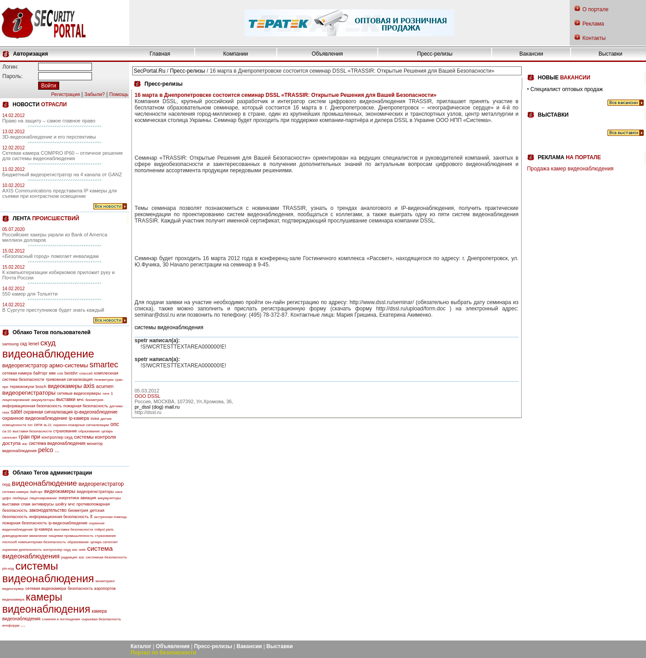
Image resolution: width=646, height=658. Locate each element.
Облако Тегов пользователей (52, 332)
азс (24, 444)
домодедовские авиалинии (24, 536)
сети (38, 425)
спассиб (86, 373)
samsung (10, 344)
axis (89, 385)
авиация (88, 498)
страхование (65, 431)
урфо (6, 498)
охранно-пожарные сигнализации (81, 425)
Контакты (594, 38)
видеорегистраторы (29, 392)
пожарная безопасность (85, 406)
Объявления (327, 54)
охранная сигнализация (48, 412)
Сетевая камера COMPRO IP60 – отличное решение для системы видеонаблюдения (62, 155)
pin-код (8, 568)
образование (89, 431)
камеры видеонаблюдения (46, 603)
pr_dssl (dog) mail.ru (157, 407)
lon (30, 425)
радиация (69, 557)
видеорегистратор (25, 365)
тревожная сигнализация (69, 379)
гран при (29, 437)
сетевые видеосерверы (79, 393)
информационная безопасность (32, 406)
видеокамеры (65, 386)
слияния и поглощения (61, 619)
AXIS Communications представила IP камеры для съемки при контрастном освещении (59, 193)
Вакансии (531, 54)
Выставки (610, 54)
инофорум (10, 625)
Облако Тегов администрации (52, 473)
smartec (103, 364)
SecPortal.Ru (150, 71)
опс (114, 424)
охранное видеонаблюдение (34, 418)
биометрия (94, 400)
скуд (48, 343)
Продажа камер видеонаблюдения (570, 169)
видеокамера (13, 599)
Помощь (119, 94)
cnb (60, 373)
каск (118, 492)
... (57, 450)
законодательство (47, 510)
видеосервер (13, 589)
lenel (33, 343)
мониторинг (105, 581)
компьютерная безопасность (42, 542)
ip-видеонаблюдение (96, 412)
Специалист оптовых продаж (566, 89)
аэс (81, 557)
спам (26, 504)
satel (16, 412)
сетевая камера (17, 373)
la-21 (48, 425)
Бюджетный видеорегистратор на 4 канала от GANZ (62, 174)
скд (23, 343)
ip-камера (79, 418)
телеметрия (103, 380)
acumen (104, 386)
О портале (595, 9)
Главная (160, 54)
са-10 (6, 431)
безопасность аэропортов (92, 588)
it (91, 516)
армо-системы (68, 365)
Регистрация (65, 94)
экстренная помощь (110, 517)
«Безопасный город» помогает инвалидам (50, 256)
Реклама (593, 24)
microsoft (9, 542)
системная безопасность (106, 557)
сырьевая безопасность (101, 619)
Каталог (141, 646)
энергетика (68, 498)
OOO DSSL (147, 396)
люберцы (20, 498)
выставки (65, 399)
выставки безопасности (32, 431)
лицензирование (16, 400)
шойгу (60, 504)
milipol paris (104, 529)
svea (95, 418)
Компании (235, 54)
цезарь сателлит (104, 542)
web (82, 550)
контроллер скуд (57, 437)
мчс (80, 399)
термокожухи (22, 386)
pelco (45, 449)
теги (105, 394)
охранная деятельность (22, 550)
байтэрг (40, 373)
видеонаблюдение (48, 354)
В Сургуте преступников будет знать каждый (53, 310)
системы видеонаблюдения (48, 572)
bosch (40, 386)
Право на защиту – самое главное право (49, 120)
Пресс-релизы (435, 54)
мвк (52, 373)
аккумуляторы (43, 400)
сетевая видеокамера (46, 588)
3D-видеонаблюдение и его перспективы (49, 136)
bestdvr (71, 373)
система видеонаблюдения (57, 443)
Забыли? (94, 94)
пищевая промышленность (70, 536)
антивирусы (43, 504)
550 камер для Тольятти (29, 293)
